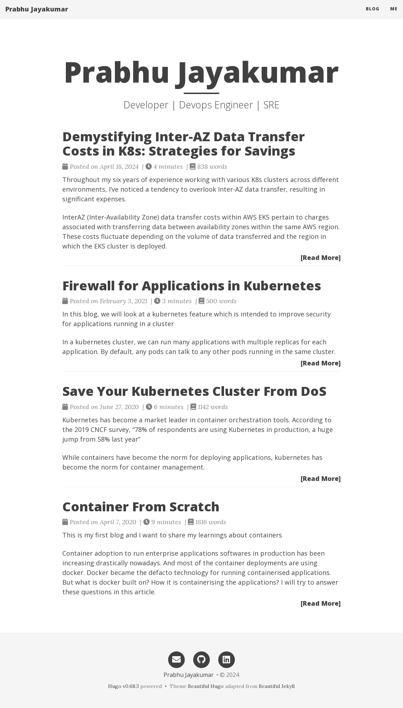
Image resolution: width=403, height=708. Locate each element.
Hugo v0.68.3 (123, 686)
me (394, 16)
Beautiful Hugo (206, 686)
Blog (372, 16)
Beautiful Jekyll (277, 686)
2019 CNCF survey (101, 429)
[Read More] (321, 257)
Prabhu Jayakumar (36, 16)
